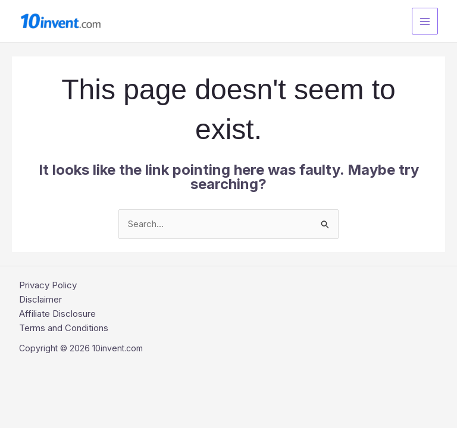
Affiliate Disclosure (57, 313)
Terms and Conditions (63, 327)
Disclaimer (40, 299)
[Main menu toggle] (425, 21)
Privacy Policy (48, 285)
